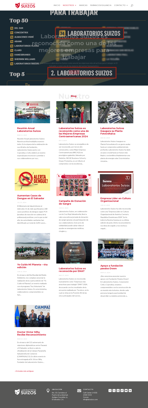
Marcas (83, 5)
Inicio (57, 5)
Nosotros (68, 5)
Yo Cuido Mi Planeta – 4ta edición (32, 266)
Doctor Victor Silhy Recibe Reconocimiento (31, 333)
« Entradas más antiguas (24, 371)
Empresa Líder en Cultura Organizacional (115, 200)
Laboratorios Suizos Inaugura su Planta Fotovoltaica (112, 131)
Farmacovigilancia (101, 5)
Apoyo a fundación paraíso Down (111, 267)
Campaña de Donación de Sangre (72, 202)
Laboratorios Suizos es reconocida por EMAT (72, 270)
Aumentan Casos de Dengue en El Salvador (30, 197)
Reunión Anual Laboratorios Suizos (29, 129)
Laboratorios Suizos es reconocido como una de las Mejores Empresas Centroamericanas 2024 (74, 132)
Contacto (120, 5)
